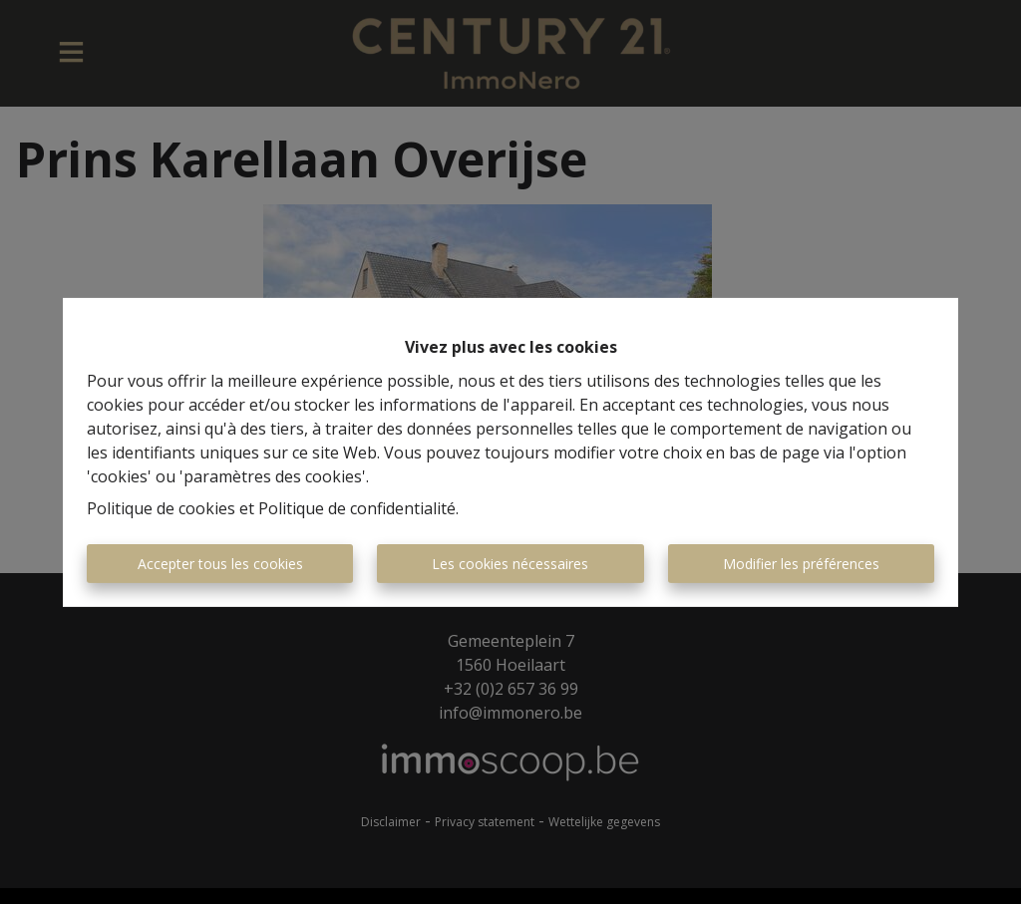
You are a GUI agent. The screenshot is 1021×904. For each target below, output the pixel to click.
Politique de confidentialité (357, 508)
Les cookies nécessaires (510, 563)
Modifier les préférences (801, 563)
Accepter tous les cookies (220, 563)
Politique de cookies (161, 508)
